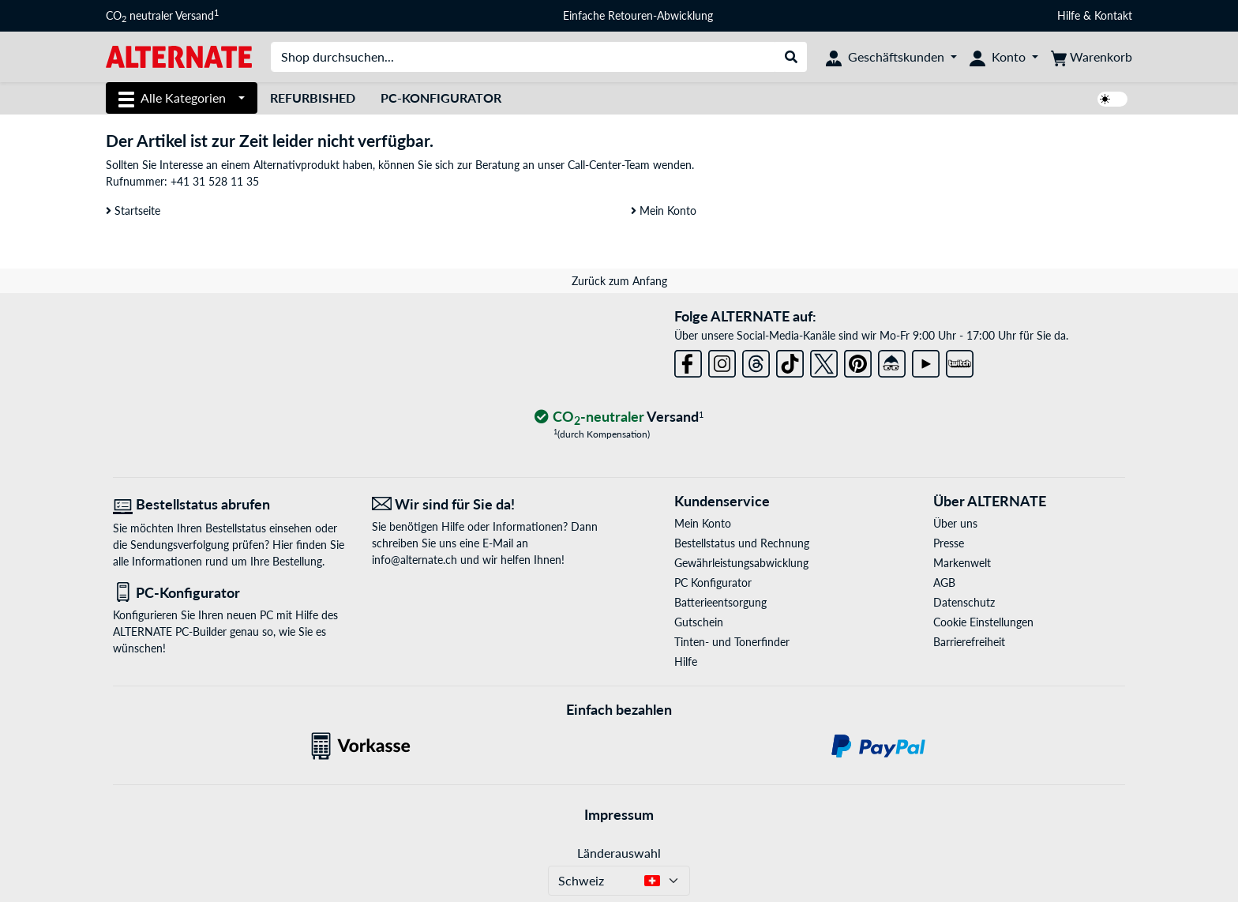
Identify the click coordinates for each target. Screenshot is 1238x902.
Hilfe (1068, 15)
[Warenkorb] (1091, 57)
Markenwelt (962, 562)
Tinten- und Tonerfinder (732, 641)
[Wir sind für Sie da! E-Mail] (489, 504)
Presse (948, 543)
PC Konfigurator (713, 582)
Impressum (619, 814)
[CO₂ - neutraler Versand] (619, 417)
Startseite (133, 210)
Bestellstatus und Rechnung (741, 543)
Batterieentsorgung (720, 602)
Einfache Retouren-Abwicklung (638, 15)
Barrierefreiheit (969, 641)
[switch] (1112, 99)
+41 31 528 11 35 (215, 181)
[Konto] (1004, 57)
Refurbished (312, 97)
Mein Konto (663, 210)
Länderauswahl (619, 852)
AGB (944, 582)
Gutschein (698, 622)
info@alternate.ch (414, 559)
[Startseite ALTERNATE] (179, 56)
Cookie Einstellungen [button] (983, 622)
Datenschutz (964, 602)
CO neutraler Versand (162, 16)
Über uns (955, 523)
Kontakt (1113, 15)
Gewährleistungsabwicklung (741, 562)
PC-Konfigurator (441, 97)
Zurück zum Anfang (619, 281)
